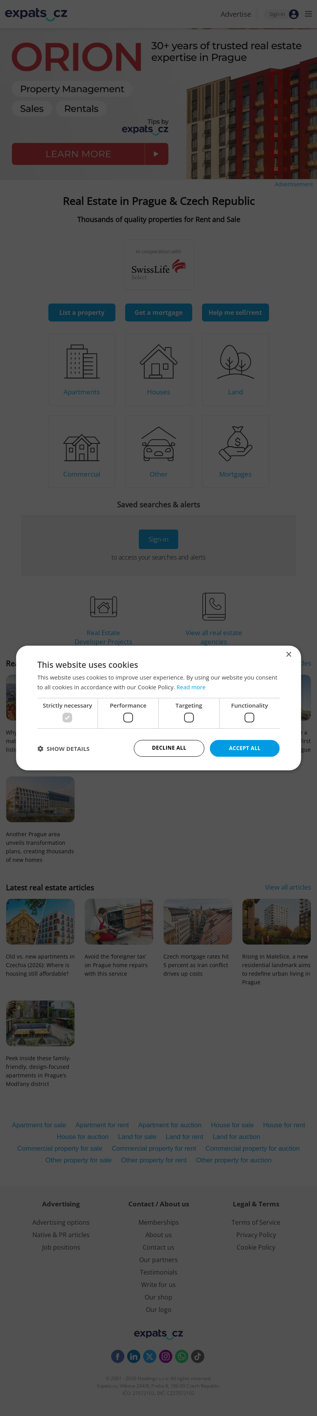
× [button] (288, 654)
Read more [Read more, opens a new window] (192, 686)
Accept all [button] (244, 748)
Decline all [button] (169, 748)
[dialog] (158, 708)
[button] (63, 748)
